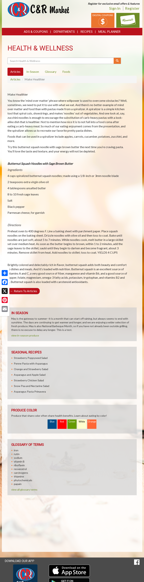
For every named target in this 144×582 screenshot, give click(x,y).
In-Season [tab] (32, 71)
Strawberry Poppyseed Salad (31, 357)
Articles (15, 79)
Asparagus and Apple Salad (30, 374)
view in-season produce (25, 335)
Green (72, 421)
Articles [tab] (15, 71)
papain (18, 483)
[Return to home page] (38, 9)
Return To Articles (23, 291)
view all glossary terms (24, 489)
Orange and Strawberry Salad (31, 369)
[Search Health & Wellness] (60, 61)
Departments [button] (64, 31)
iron (16, 450)
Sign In (114, 8)
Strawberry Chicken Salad (29, 380)
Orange (92, 421)
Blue (52, 421)
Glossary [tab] (50, 71)
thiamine (19, 476)
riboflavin (19, 465)
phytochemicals (23, 480)
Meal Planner (109, 31)
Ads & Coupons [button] (36, 31)
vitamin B (19, 461)
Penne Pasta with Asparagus (31, 363)
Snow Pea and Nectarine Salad (31, 386)
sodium (18, 457)
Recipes (87, 31)
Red (62, 421)
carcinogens (21, 472)
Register (132, 8)
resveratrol (20, 469)
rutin (16, 454)
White (82, 421)
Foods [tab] (66, 71)
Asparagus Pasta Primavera (30, 391)
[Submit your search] (117, 61)
